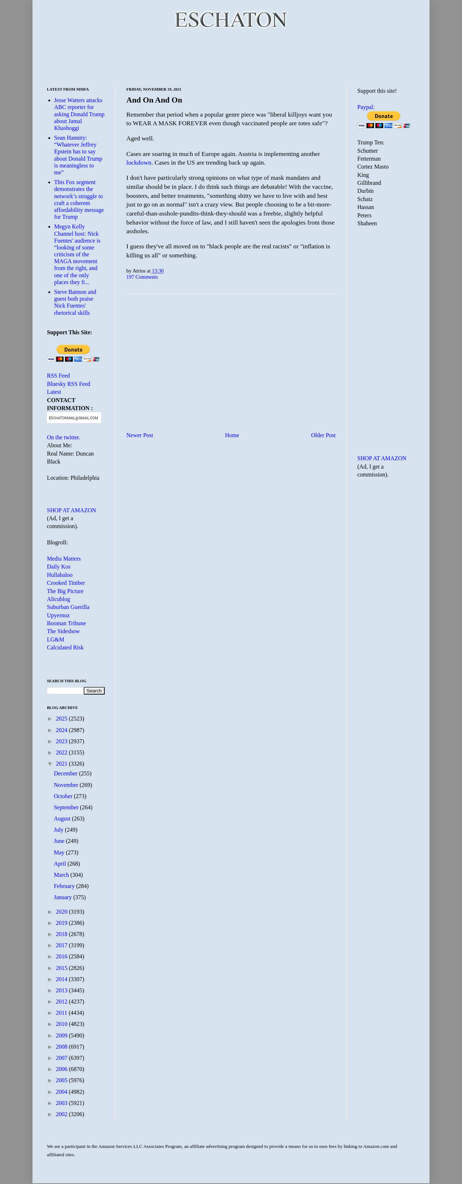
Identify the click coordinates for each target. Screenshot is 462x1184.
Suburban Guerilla (68, 607)
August (63, 818)
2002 (62, 1114)
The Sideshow (63, 631)
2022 (62, 752)
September (67, 807)
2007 (62, 1058)
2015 (62, 968)
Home (232, 435)
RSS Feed (58, 376)
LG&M (55, 639)
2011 (62, 1013)
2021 (62, 764)
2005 (62, 1080)
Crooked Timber (66, 583)
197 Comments (142, 277)
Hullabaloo (60, 575)
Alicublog (58, 599)
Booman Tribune (66, 623)
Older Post (323, 435)
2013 (62, 990)
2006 (62, 1069)
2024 (62, 730)
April (60, 864)
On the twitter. (63, 437)
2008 (62, 1047)
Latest (54, 392)
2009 (62, 1035)
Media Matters (64, 559)
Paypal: (366, 107)
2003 (62, 1103)
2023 (62, 741)
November (67, 785)
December (66, 773)
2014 (62, 979)
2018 (62, 934)
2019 (62, 923)
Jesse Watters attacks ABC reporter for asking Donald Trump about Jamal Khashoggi (79, 114)
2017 (62, 945)
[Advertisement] (231, 58)
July (59, 830)
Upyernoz (58, 615)
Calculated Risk (65, 647)
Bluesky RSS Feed (68, 384)
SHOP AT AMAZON (71, 510)
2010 (62, 1024)
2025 (62, 718)
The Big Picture (65, 591)
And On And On (154, 99)
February (65, 886)
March (62, 875)
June (60, 841)
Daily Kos (58, 566)
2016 (62, 956)
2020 (62, 912)
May (60, 852)
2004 (62, 1092)
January (63, 897)
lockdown (138, 162)
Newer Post (139, 435)
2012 (62, 1001)
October (64, 796)
